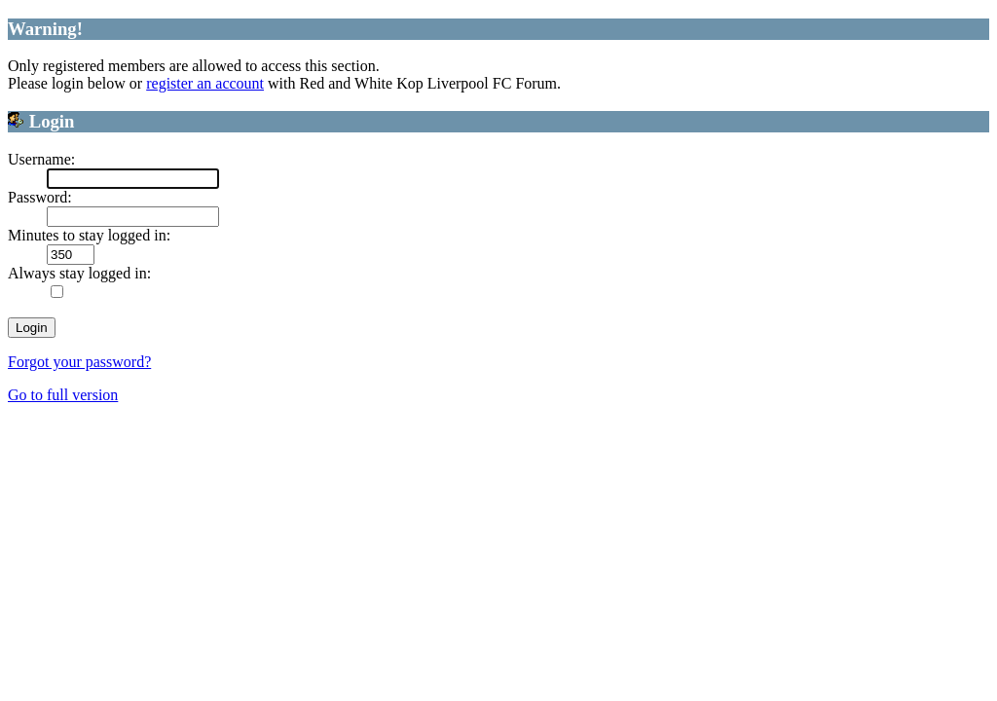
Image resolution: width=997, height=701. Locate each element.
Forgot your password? (79, 361)
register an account (205, 83)
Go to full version (63, 395)
